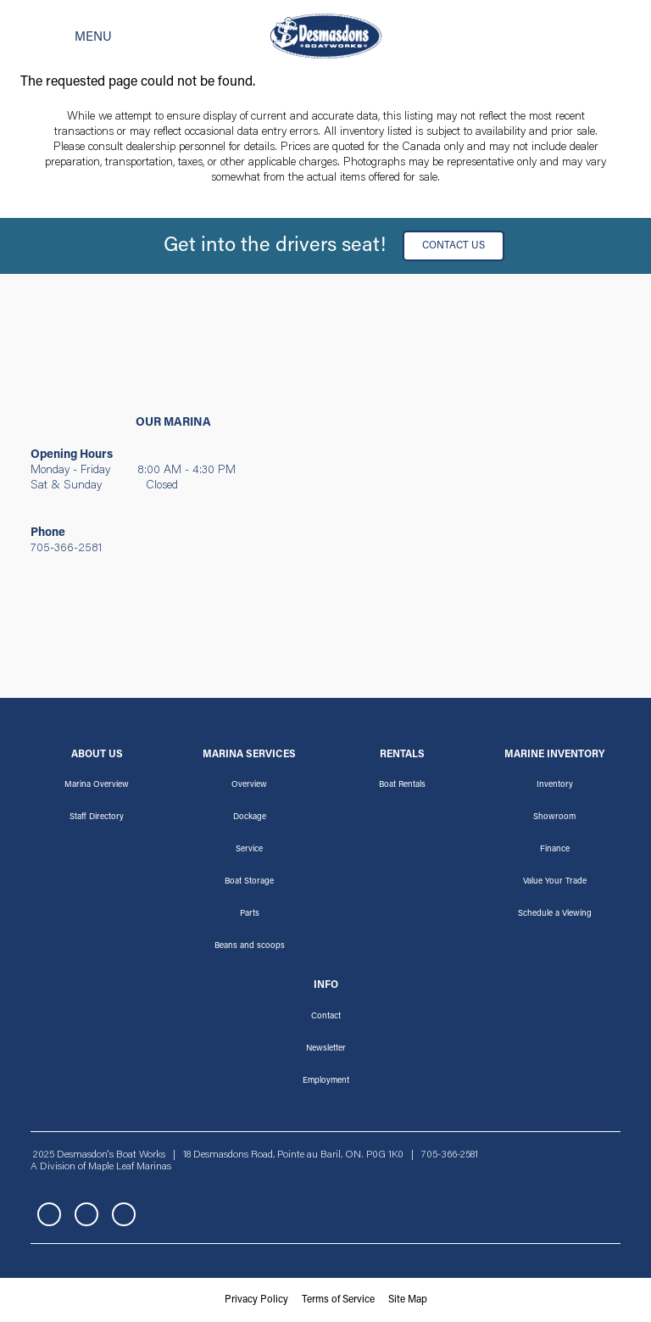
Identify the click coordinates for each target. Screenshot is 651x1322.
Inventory (555, 785)
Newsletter (326, 1049)
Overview (249, 785)
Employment (326, 1081)
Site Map (407, 1300)
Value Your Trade (555, 882)
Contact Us (453, 246)
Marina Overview (96, 785)
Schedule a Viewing (555, 914)
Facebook (49, 1214)
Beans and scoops (249, 946)
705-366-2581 (66, 549)
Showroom (554, 817)
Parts (249, 914)
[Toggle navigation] (66, 36)
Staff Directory (97, 817)
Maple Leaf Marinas (129, 1167)
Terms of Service (338, 1300)
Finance (555, 849)
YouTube (124, 1214)
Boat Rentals (402, 785)
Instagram (86, 1214)
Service (249, 849)
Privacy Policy (256, 1300)
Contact (326, 1016)
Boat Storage (249, 882)
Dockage (249, 817)
